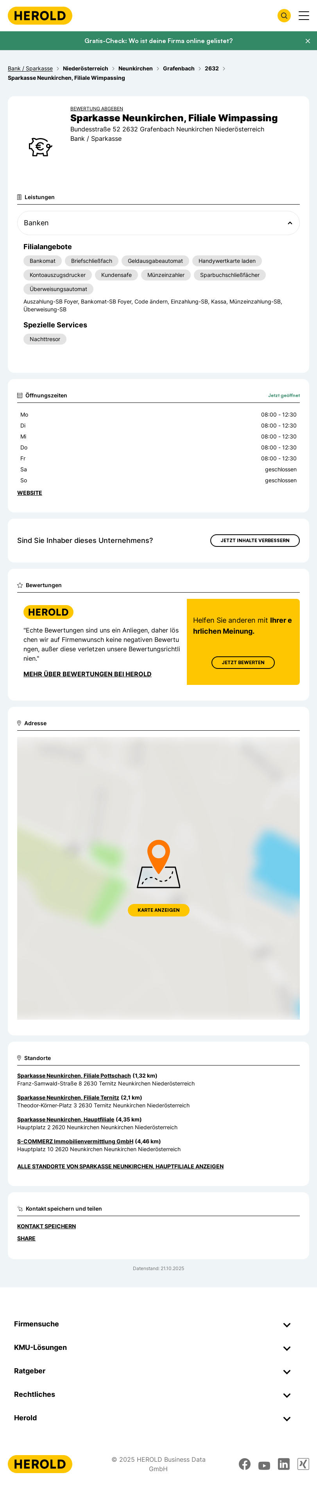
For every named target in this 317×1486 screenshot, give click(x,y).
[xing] (303, 1464)
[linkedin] (284, 1464)
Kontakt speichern (46, 1226)
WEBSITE (29, 492)
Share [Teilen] (26, 1238)
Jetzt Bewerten (243, 662)
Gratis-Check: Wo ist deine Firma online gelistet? (158, 41)
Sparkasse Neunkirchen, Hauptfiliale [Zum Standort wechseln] (65, 1119)
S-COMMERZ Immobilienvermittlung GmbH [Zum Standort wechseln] (75, 1141)
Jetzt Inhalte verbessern (255, 540)
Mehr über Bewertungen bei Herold (87, 674)
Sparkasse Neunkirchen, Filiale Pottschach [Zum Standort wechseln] (74, 1075)
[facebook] (245, 1464)
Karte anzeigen (159, 910)
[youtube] (264, 1464)
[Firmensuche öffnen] (284, 15)
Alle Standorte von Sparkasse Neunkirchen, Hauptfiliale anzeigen (120, 1166)
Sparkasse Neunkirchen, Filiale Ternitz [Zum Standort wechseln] (68, 1097)
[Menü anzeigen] (304, 15)
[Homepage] (40, 16)
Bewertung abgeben (96, 108)
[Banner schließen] (307, 41)
